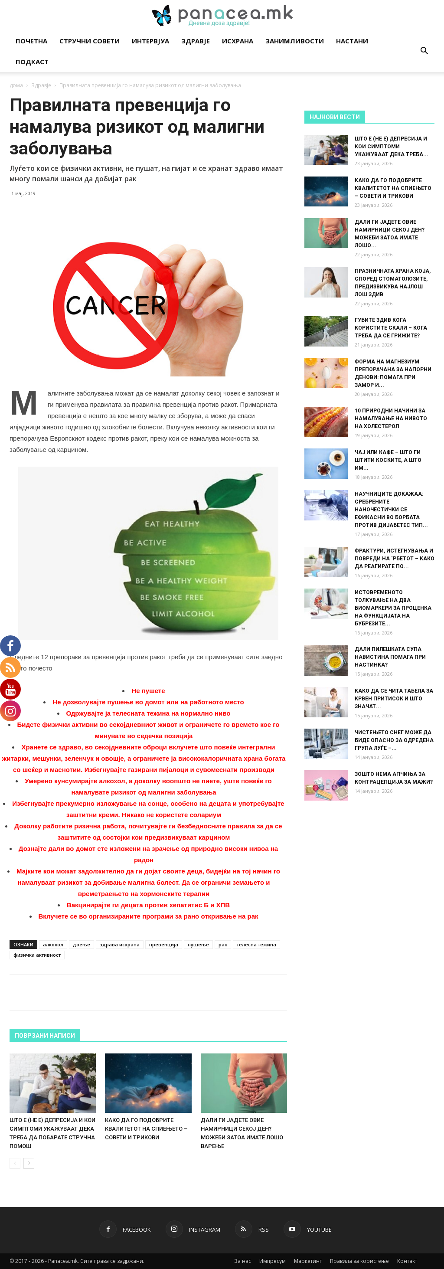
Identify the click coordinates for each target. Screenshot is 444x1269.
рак (223, 944)
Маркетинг (308, 1261)
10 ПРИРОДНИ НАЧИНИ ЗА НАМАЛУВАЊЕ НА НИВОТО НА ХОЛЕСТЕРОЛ (391, 418)
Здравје (195, 40)
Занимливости (294, 40)
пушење (198, 944)
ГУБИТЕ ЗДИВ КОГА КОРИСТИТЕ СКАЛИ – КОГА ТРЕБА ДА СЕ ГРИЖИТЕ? (391, 328)
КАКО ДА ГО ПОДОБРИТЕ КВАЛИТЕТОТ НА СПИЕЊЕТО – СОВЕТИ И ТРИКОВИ (146, 1129)
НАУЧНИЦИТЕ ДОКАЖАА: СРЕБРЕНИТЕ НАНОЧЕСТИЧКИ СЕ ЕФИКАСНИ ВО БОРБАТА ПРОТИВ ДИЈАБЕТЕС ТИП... (391, 509)
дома (16, 85)
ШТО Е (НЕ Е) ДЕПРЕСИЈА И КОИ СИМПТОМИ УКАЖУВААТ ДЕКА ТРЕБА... (391, 146)
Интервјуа (150, 40)
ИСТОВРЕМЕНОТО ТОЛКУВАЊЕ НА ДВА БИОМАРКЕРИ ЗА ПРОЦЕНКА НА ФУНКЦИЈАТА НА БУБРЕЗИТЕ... (393, 608)
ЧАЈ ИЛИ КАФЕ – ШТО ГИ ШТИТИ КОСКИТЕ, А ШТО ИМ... (388, 460)
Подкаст (32, 61)
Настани (352, 40)
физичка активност (37, 955)
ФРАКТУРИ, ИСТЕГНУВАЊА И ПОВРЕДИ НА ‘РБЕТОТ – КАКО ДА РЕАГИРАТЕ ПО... (394, 558)
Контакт (407, 1261)
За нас (242, 1261)
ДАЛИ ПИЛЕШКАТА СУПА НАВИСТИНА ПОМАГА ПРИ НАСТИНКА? (390, 657)
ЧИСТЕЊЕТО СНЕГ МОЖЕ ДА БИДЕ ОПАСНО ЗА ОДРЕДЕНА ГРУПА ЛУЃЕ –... (394, 740)
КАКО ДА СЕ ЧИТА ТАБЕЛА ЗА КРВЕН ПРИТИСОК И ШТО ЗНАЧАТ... (394, 699)
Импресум (272, 1261)
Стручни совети (89, 40)
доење (81, 944)
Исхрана (237, 40)
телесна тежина (256, 944)
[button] (424, 52)
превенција (163, 944)
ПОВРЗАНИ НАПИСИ (45, 1035)
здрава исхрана (120, 944)
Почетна (31, 40)
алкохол (53, 944)
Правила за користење (359, 1261)
